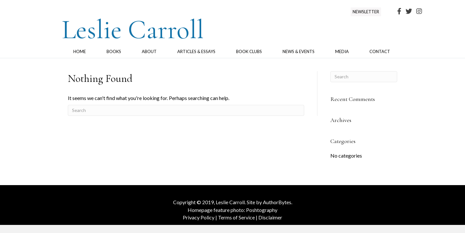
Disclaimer (270, 217)
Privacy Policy (198, 217)
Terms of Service (236, 217)
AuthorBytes (277, 202)
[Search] (186, 110)
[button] (366, 11)
